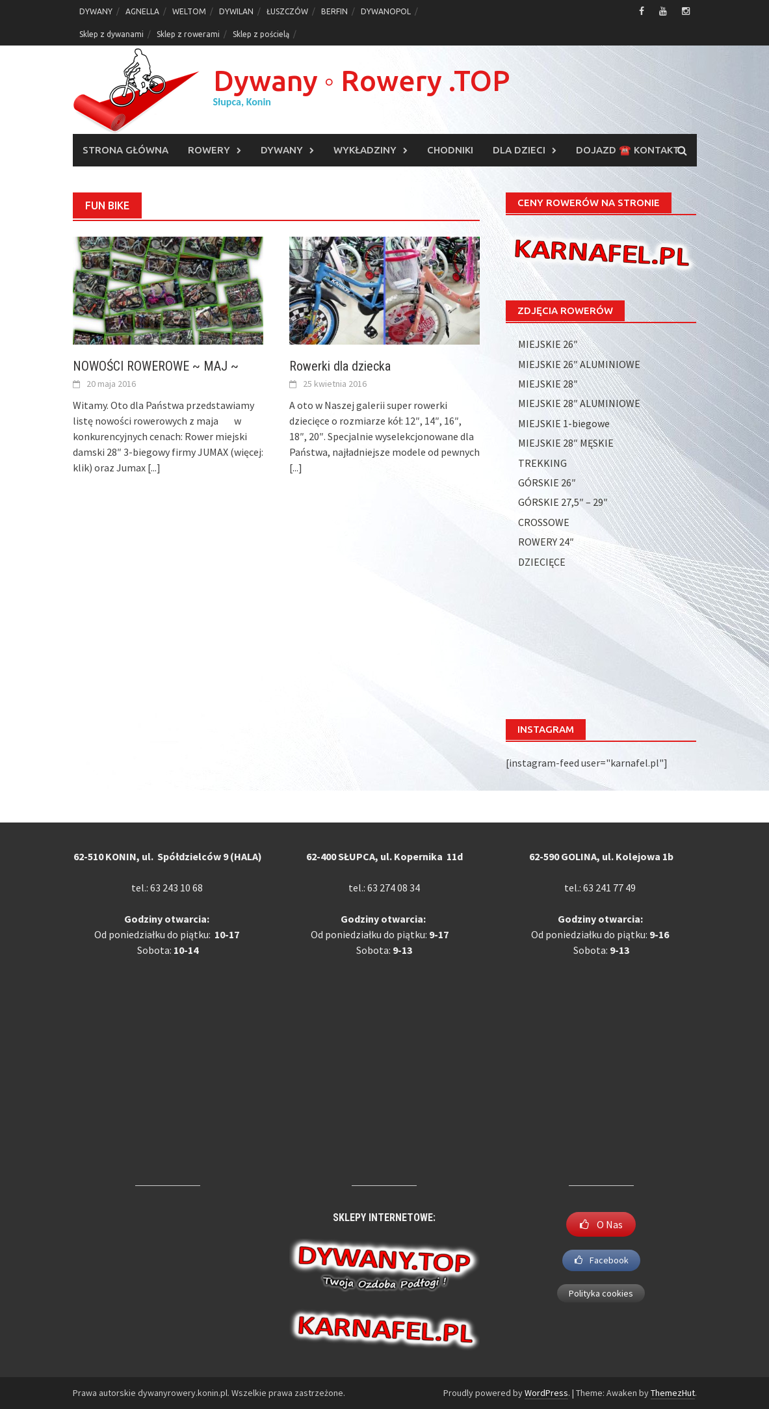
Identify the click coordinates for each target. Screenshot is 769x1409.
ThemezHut (673, 1393)
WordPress (546, 1393)
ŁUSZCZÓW (287, 11)
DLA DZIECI (519, 149)
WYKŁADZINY (365, 149)
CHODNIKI (450, 149)
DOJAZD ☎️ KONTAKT (627, 149)
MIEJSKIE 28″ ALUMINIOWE (579, 403)
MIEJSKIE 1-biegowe (564, 423)
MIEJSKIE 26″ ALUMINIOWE (579, 364)
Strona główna (125, 149)
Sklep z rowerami (188, 34)
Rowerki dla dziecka (340, 366)
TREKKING (542, 462)
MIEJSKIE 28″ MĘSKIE (566, 442)
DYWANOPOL (386, 11)
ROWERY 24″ (546, 541)
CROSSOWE (543, 522)
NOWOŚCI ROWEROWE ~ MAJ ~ (156, 366)
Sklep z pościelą (261, 34)
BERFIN (334, 11)
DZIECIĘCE (542, 561)
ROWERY (209, 149)
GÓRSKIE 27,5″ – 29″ (563, 501)
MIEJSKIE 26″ (548, 343)
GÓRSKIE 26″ (547, 482)
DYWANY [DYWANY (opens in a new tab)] (95, 11)
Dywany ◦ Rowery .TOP (361, 80)
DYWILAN (236, 11)
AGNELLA (142, 11)
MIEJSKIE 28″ (548, 383)
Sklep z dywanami (111, 34)
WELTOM (189, 11)
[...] (154, 467)
